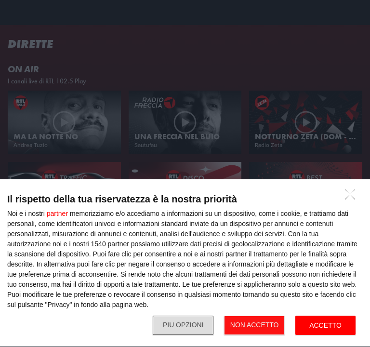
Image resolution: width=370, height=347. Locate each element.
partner (57, 213)
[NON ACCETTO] (352, 197)
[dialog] (185, 263)
